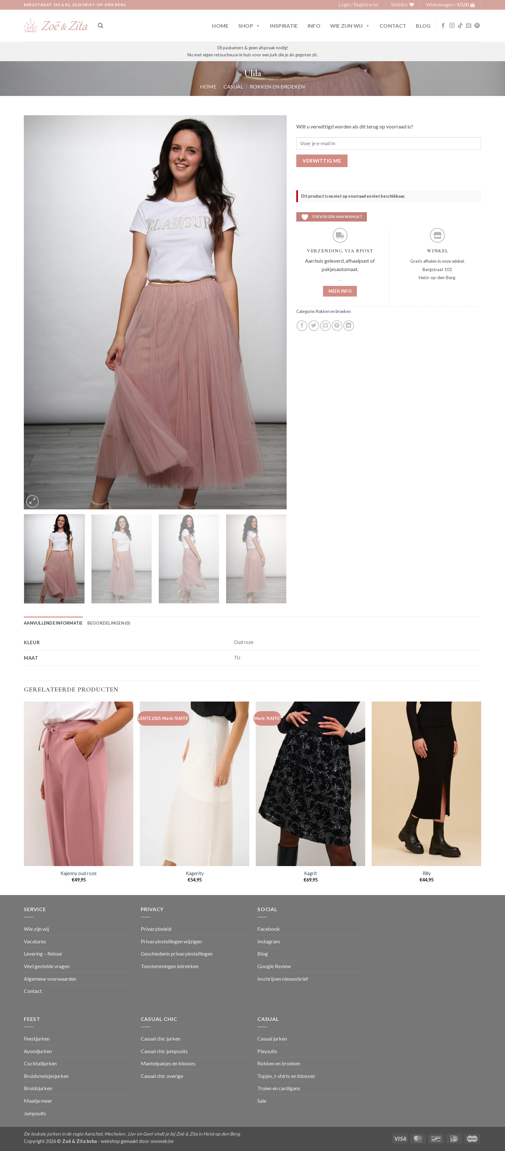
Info (314, 26)
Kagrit (310, 873)
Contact (393, 26)
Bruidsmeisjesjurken (46, 1076)
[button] (358, 5)
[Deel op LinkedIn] (348, 325)
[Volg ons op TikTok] (460, 26)
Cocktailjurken (40, 1063)
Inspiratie (284, 26)
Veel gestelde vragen (47, 966)
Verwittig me (321, 161)
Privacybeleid (156, 929)
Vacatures (35, 941)
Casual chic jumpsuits (164, 1051)
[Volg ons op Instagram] (451, 26)
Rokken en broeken (277, 86)
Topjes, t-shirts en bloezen (286, 1076)
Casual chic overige (162, 1076)
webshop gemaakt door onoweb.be (137, 1141)
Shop (249, 25)
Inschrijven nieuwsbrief (282, 979)
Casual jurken (272, 1038)
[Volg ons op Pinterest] (477, 26)
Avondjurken (38, 1051)
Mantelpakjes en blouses (168, 1063)
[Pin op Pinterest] (337, 325)
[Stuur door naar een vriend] (325, 325)
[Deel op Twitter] (314, 325)
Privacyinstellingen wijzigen (171, 941)
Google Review (274, 966)
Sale (261, 1101)
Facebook (268, 929)
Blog (423, 26)
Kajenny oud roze (79, 873)
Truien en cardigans (278, 1088)
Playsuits (267, 1051)
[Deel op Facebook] (302, 325)
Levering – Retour (43, 953)
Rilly (427, 873)
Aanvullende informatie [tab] (53, 623)
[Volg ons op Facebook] (443, 26)
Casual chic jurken (160, 1038)
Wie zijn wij (350, 25)
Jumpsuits (35, 1113)
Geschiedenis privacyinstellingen (177, 953)
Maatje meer (38, 1101)
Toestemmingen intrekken (169, 966)
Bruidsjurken (38, 1088)
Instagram (268, 941)
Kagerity (195, 873)
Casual (233, 86)
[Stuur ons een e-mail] (468, 26)
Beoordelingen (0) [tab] (108, 623)
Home (220, 26)
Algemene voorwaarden (50, 979)
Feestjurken (37, 1038)
